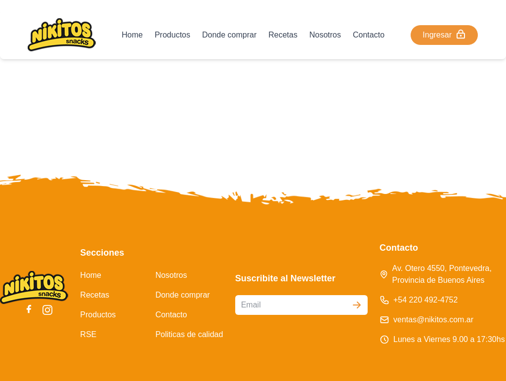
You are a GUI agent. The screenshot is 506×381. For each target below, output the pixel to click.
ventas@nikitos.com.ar (433, 319)
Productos (172, 35)
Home (132, 35)
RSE (88, 334)
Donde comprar (229, 35)
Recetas (282, 35)
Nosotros (325, 35)
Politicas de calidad (189, 334)
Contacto (368, 35)
